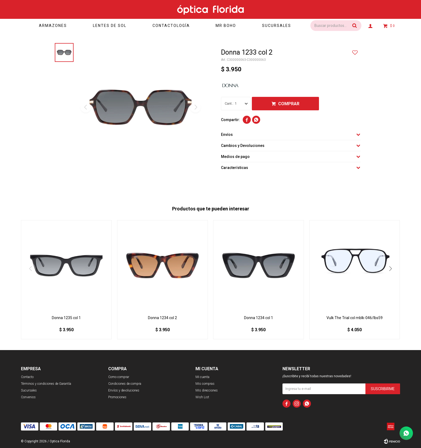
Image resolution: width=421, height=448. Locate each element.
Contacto (27, 377)
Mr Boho (226, 25)
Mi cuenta (202, 377)
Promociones (117, 397)
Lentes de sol (109, 25)
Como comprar (118, 377)
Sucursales (276, 25)
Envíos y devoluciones (123, 390)
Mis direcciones (206, 390)
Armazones (53, 25)
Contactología (171, 25)
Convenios (28, 397)
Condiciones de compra (124, 384)
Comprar (288, 103)
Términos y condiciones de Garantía (46, 384)
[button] (390, 268)
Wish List (202, 397)
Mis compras (205, 384)
